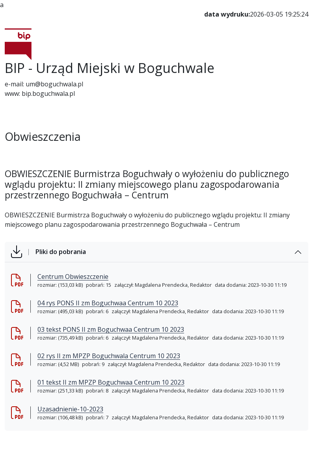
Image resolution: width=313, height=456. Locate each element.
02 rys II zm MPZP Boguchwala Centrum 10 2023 (108, 355)
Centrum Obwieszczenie (72, 276)
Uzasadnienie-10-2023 (70, 409)
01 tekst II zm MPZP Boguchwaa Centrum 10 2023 (110, 382)
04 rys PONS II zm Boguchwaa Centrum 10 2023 (107, 303)
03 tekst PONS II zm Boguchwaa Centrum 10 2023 (110, 329)
